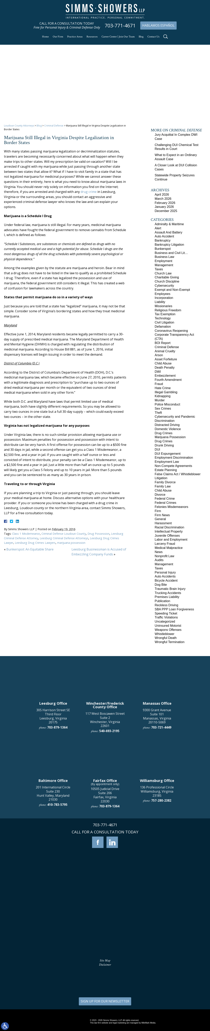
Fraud (159, 384)
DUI (157, 449)
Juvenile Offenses (167, 535)
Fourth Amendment (168, 379)
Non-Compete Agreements (173, 466)
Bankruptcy (162, 240)
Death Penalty (165, 367)
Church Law (163, 273)
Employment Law (167, 461)
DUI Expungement (168, 453)
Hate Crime (163, 388)
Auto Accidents (165, 576)
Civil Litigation (164, 322)
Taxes (159, 269)
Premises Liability (167, 597)
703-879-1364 (57, 806)
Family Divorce (165, 482)
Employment (163, 261)
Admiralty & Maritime (169, 224)
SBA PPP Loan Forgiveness (174, 609)
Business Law (164, 256)
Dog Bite (161, 584)
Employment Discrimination (174, 457)
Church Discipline (167, 281)
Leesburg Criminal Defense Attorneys (64, 538)
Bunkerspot (163, 248)
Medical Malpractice (169, 547)
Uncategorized (165, 621)
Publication (162, 601)
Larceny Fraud (165, 543)
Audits (159, 560)
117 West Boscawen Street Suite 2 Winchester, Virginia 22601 (105, 798)
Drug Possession (98, 533)
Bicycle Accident (166, 580)
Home (45, 36)
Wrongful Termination (170, 642)
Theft (158, 412)
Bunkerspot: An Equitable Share (30, 549)
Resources (92, 36)
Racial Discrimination (169, 527)
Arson (159, 355)
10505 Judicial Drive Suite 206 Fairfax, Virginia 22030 (105, 874)
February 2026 (165, 203)
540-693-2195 (109, 810)
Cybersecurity (164, 285)
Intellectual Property (169, 531)
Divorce (160, 494)
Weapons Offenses (168, 629)
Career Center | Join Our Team (118, 36)
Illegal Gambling (166, 392)
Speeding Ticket (166, 613)
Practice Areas (75, 36)
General (160, 519)
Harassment (163, 523)
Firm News (162, 515)
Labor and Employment (171, 539)
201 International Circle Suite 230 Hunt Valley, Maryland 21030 (53, 872)
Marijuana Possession (170, 437)
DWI (158, 371)
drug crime (89, 192)
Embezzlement (165, 375)
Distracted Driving (167, 425)
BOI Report (162, 343)
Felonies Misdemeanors (171, 507)
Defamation (163, 326)
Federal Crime (165, 498)
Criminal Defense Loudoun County (63, 533)
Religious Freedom (168, 310)
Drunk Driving (164, 445)
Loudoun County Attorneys (19, 125)
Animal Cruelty (165, 351)
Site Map (105, 960)
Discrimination (164, 420)
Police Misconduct (167, 404)
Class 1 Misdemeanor (26, 533)
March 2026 (163, 198)
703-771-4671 (120, 25)
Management (164, 265)
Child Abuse (163, 363)
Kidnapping (162, 396)
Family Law (163, 486)
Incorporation (164, 297)
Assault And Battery (168, 232)
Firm (158, 511)
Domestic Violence (168, 429)
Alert (158, 228)
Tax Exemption (165, 314)
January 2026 (164, 206)
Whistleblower (164, 634)
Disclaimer (105, 965)
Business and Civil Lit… (171, 253)
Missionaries (163, 306)
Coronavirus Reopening (171, 330)
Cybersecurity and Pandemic (175, 416)
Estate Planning (166, 470)
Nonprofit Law (164, 556)
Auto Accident (164, 236)
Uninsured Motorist (168, 625)
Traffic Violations (166, 617)
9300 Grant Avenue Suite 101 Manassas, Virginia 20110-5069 (157, 794)
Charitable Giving (167, 277)
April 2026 (162, 194)
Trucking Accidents (168, 593)
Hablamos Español (158, 25)
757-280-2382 (161, 879)
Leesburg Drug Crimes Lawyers (35, 543)
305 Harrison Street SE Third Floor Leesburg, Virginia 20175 (53, 794)
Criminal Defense (53, 125)
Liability (160, 302)
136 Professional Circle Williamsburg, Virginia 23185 (157, 870)
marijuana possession (71, 543)
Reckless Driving (166, 605)
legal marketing (119, 1023)
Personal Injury (165, 572)
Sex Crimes (163, 408)
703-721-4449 (161, 806)
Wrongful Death (166, 638)
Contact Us (153, 36)
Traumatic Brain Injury (170, 588)
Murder (160, 400)
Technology (163, 318)
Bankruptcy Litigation (169, 244)
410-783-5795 (57, 883)
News (159, 552)
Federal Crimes (165, 502)
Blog (141, 36)
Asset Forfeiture (166, 359)
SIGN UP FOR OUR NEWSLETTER (105, 1001)
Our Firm (58, 36)
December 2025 (166, 211)
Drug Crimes (163, 433)
